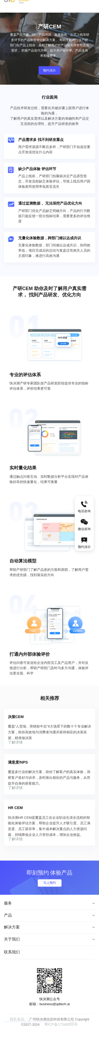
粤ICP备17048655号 (55, 1041)
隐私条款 (11, 1036)
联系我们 (12, 969)
